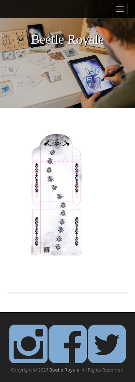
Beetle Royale (67, 39)
